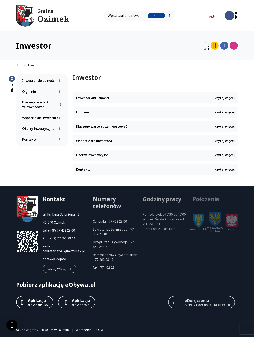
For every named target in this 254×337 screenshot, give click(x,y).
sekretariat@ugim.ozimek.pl (64, 251)
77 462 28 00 (66, 230)
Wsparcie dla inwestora (42, 118)
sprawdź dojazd (54, 259)
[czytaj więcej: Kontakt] (59, 268)
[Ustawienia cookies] (11, 325)
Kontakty (42, 139)
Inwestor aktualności (42, 80)
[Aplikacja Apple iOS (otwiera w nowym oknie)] (35, 302)
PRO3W (98, 330)
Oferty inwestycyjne (42, 128)
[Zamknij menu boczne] (11, 83)
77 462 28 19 (104, 259)
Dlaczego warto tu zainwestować (42, 104)
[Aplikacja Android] (76, 302)
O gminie (42, 91)
